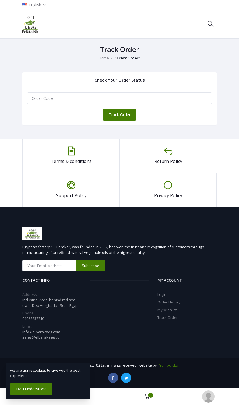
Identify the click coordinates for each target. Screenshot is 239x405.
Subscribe (90, 265)
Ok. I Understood (31, 389)
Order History (169, 302)
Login (161, 294)
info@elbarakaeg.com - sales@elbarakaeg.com (42, 334)
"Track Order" (127, 58)
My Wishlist (167, 309)
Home (104, 58)
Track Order (119, 114)
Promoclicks (168, 365)
